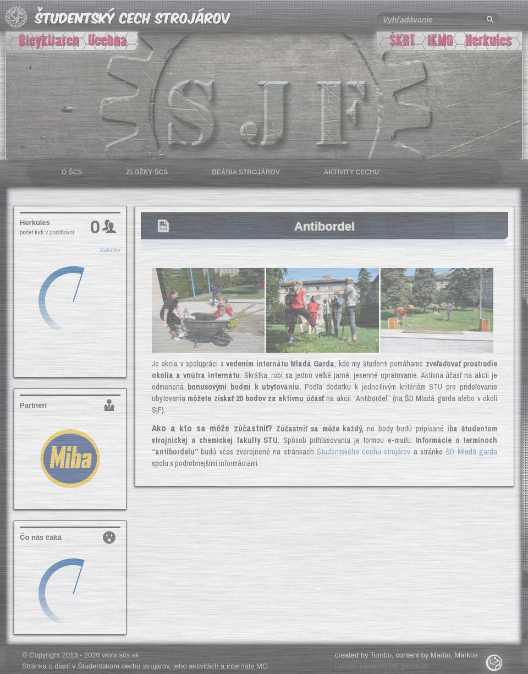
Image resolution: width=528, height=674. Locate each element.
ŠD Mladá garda (471, 452)
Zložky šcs (147, 172)
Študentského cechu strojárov (364, 452)
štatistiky (110, 250)
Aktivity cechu (351, 172)
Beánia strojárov (246, 172)
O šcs (72, 172)
